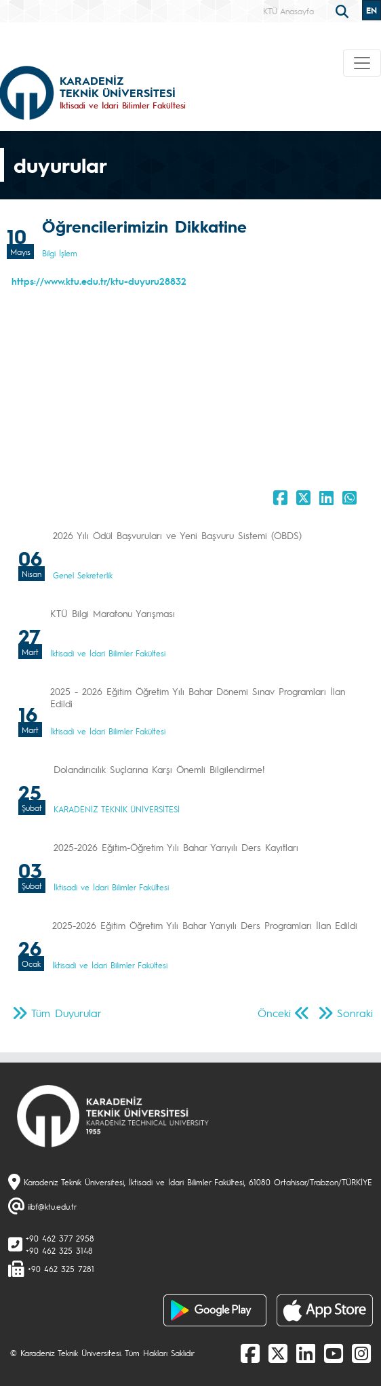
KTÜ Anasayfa (288, 10)
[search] (344, 10)
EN (371, 10)
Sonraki (355, 1013)
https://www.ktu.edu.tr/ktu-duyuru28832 (99, 281)
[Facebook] (250, 1353)
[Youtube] (333, 1353)
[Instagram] (361, 1353)
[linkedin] (305, 1353)
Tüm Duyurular (66, 1013)
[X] (277, 1353)
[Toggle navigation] (362, 63)
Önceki (274, 1013)
